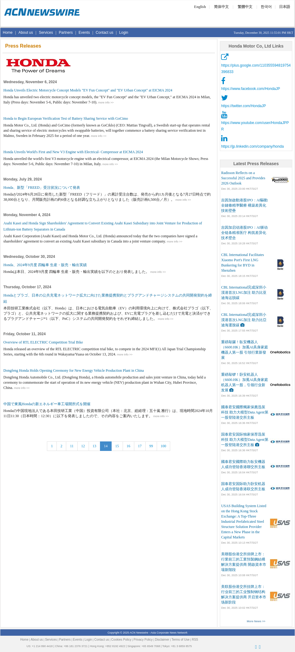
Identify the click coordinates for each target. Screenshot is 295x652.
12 (83, 446)
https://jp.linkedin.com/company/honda (252, 146)
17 (140, 446)
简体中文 (221, 7)
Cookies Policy (121, 639)
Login (123, 32)
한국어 (266, 7)
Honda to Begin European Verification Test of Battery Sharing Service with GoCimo (65, 118)
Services (46, 32)
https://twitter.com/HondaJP (243, 106)
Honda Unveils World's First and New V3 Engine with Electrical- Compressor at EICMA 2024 (73, 152)
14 (106, 446)
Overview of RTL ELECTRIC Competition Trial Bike (43, 342)
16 (128, 446)
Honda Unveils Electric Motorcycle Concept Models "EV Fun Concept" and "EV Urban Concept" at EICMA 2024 (87, 90)
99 (151, 446)
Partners (66, 32)
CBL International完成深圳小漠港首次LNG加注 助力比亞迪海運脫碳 (243, 319)
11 (72, 446)
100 (163, 446)
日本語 (284, 7)
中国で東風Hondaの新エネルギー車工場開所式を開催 (46, 404)
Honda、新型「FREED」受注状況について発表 (41, 187)
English (200, 7)
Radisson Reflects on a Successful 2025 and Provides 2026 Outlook (243, 178)
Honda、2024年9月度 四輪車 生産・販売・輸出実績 (45, 265)
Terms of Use (180, 639)
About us (25, 32)
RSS (195, 639)
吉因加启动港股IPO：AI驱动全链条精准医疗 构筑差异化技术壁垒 (244, 232)
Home (8, 32)
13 (94, 446)
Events (84, 32)
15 (117, 446)
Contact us (104, 32)
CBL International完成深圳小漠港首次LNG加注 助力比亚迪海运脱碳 (243, 292)
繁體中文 (245, 7)
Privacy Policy (143, 639)
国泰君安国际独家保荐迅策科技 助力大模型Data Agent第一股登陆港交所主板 (244, 439)
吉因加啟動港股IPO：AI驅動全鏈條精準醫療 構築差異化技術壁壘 (244, 205)
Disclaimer (162, 639)
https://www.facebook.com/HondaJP (250, 89)
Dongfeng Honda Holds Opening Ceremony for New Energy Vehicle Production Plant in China (73, 370)
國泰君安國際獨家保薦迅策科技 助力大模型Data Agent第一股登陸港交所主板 (244, 412)
